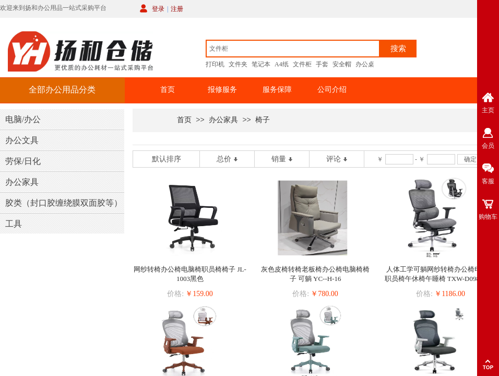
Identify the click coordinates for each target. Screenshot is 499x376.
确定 (470, 159)
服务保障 (277, 89)
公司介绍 (332, 89)
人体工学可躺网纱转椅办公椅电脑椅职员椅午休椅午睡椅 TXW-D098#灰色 (441, 274)
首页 (167, 89)
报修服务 (222, 89)
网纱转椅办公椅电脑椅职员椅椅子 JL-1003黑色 (190, 274)
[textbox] (293, 48)
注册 (177, 9)
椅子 (262, 120)
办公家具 (223, 120)
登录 (158, 9)
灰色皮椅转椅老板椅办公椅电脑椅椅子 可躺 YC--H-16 (315, 274)
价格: (175, 294)
